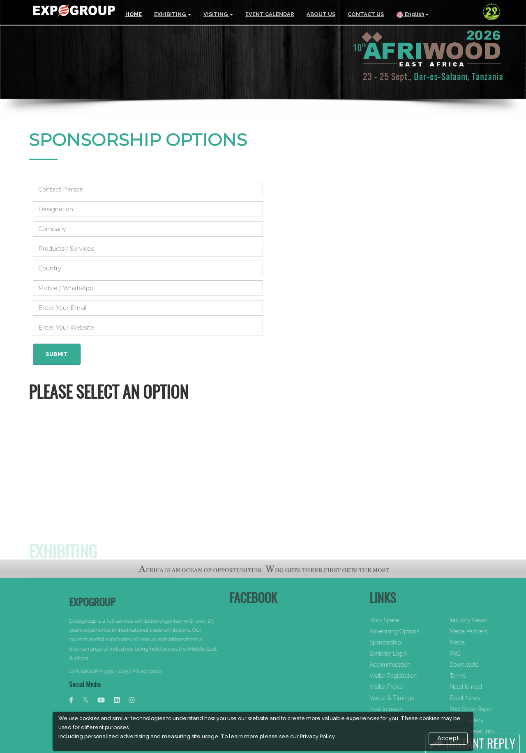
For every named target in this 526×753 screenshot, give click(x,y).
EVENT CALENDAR (269, 14)
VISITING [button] (218, 14)
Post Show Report (493, 709)
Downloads (485, 664)
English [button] (412, 14)
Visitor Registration (414, 675)
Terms (479, 675)
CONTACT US (366, 14)
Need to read (487, 687)
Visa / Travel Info (493, 731)
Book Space (405, 620)
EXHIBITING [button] (172, 14)
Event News (486, 698)
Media (478, 642)
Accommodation (411, 664)
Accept (448, 738)
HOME (133, 14)
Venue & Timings (413, 698)
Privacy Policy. (318, 736)
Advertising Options (416, 631)
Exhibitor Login (409, 653)
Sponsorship (406, 642)
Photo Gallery (488, 720)
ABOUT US (321, 14)
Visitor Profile (407, 687)
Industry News (489, 620)
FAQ (476, 653)
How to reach (407, 709)
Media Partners (490, 631)
